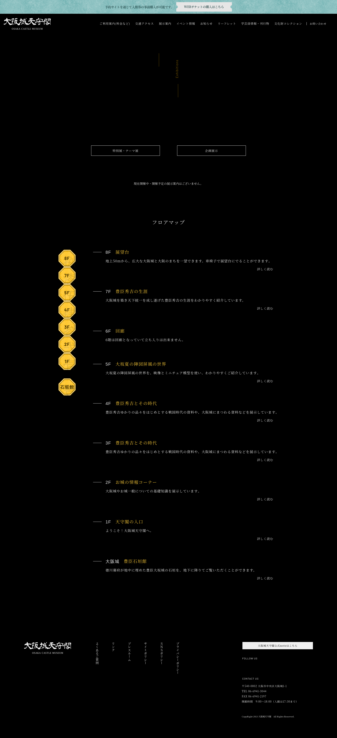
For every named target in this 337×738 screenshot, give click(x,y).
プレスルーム (129, 651)
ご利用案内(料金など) (115, 23)
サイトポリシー (145, 653)
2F (69, 346)
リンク (113, 647)
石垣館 (68, 389)
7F (69, 277)
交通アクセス (144, 23)
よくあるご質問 (97, 653)
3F (69, 329)
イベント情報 (185, 23)
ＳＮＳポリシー (161, 653)
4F (69, 311)
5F (69, 294)
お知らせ (206, 23)
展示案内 (165, 23)
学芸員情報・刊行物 (255, 23)
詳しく (265, 269)
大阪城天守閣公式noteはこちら (277, 645)
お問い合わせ (318, 23)
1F (69, 363)
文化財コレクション (288, 23)
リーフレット (227, 23)
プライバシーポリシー (178, 658)
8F (69, 260)
